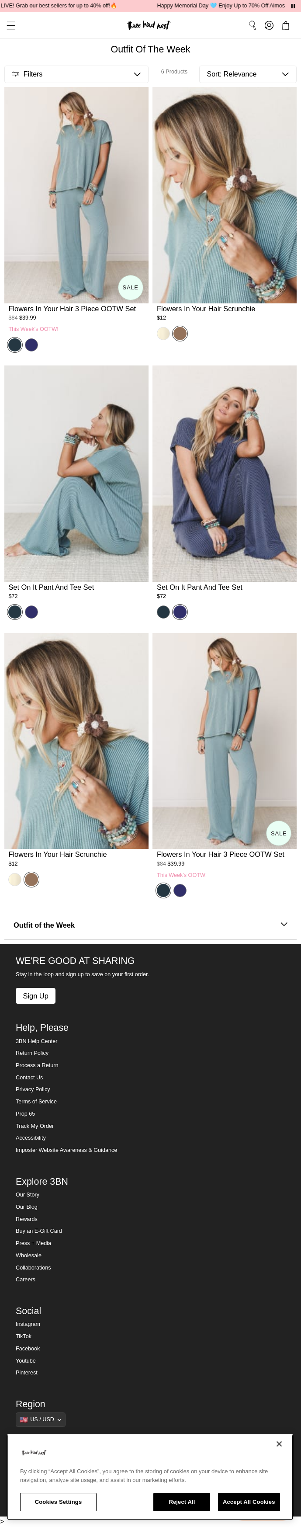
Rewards (27, 1219)
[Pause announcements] (293, 6)
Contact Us (29, 1078)
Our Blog (27, 1207)
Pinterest (27, 1373)
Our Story (27, 1195)
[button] (8, 25)
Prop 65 (25, 1114)
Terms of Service (36, 1102)
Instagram (28, 1324)
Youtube (26, 1361)
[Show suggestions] (41, 1419)
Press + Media (33, 1243)
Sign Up (35, 996)
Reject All (182, 1502)
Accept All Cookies (249, 1502)
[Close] (279, 1444)
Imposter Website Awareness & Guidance (66, 1150)
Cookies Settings (58, 1502)
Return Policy (32, 1053)
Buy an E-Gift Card (39, 1231)
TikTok (23, 1336)
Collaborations (33, 1268)
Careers (25, 1280)
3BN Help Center (36, 1041)
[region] (150, 1477)
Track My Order (35, 1126)
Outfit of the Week (150, 925)
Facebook (28, 1349)
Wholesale (29, 1255)
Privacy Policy (33, 1089)
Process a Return (37, 1065)
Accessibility (31, 1138)
